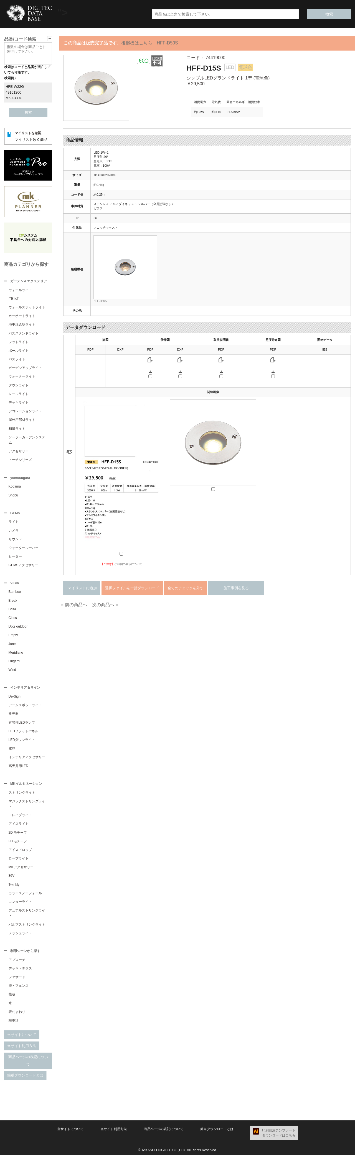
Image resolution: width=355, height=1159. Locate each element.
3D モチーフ (18, 844)
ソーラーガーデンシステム (27, 440)
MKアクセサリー (21, 870)
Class (13, 620)
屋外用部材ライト (22, 420)
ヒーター (15, 558)
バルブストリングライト (27, 928)
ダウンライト (19, 386)
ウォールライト (20, 291)
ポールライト (19, 351)
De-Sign (15, 699)
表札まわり (17, 1016)
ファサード (17, 981)
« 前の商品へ (74, 604)
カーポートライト (22, 316)
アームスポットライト (25, 708)
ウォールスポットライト (27, 308)
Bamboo (15, 594)
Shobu (13, 496)
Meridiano (16, 655)
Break (13, 603)
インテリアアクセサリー (27, 760)
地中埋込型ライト (22, 325)
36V (11, 879)
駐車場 (14, 1024)
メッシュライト (20, 936)
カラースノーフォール (25, 896)
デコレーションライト (25, 412)
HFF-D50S (100, 301)
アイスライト (19, 827)
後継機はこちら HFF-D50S (149, 43)
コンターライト (20, 905)
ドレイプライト (20, 818)
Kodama (15, 487)
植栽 (12, 998)
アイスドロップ (20, 853)
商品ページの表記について (28, 1064)
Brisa (12, 611)
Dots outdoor (18, 629)
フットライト (19, 342)
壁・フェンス (19, 989)
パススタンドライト (24, 334)
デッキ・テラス (20, 972)
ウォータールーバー (24, 549)
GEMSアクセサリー (23, 567)
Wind (12, 672)
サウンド (15, 541)
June (12, 646)
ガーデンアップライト (25, 368)
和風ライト (17, 429)
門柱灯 (14, 299)
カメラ (14, 532)
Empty (13, 637)
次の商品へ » (105, 604)
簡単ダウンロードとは (25, 1079)
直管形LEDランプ (22, 725)
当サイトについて (21, 1038)
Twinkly (14, 888)
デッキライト (19, 403)
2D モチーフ (18, 836)
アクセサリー (19, 452)
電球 (12, 751)
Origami (14, 663)
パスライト (17, 360)
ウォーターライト (22, 377)
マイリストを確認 (28, 133)
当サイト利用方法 (21, 1050)
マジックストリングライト (27, 807)
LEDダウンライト (22, 743)
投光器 (14, 716)
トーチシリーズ (20, 460)
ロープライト (19, 862)
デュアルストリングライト (27, 916)
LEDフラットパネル (23, 734)
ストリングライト (22, 796)
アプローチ (17, 964)
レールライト (19, 394)
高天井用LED (18, 769)
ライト (14, 523)
